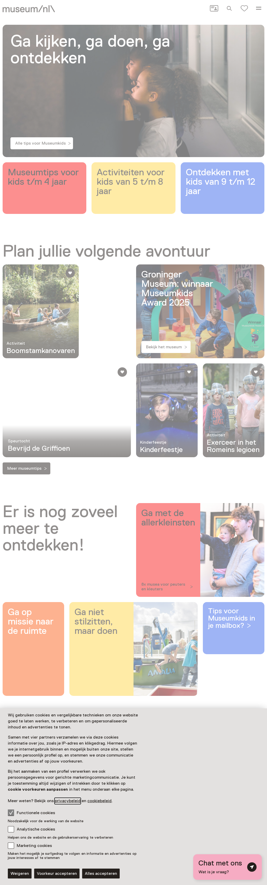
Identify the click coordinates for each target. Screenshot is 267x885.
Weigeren (19, 873)
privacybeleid (68, 801)
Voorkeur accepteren (57, 873)
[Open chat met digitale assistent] (227, 867)
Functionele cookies (31, 812)
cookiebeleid (99, 801)
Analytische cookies (36, 829)
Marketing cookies (34, 845)
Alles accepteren (101, 873)
